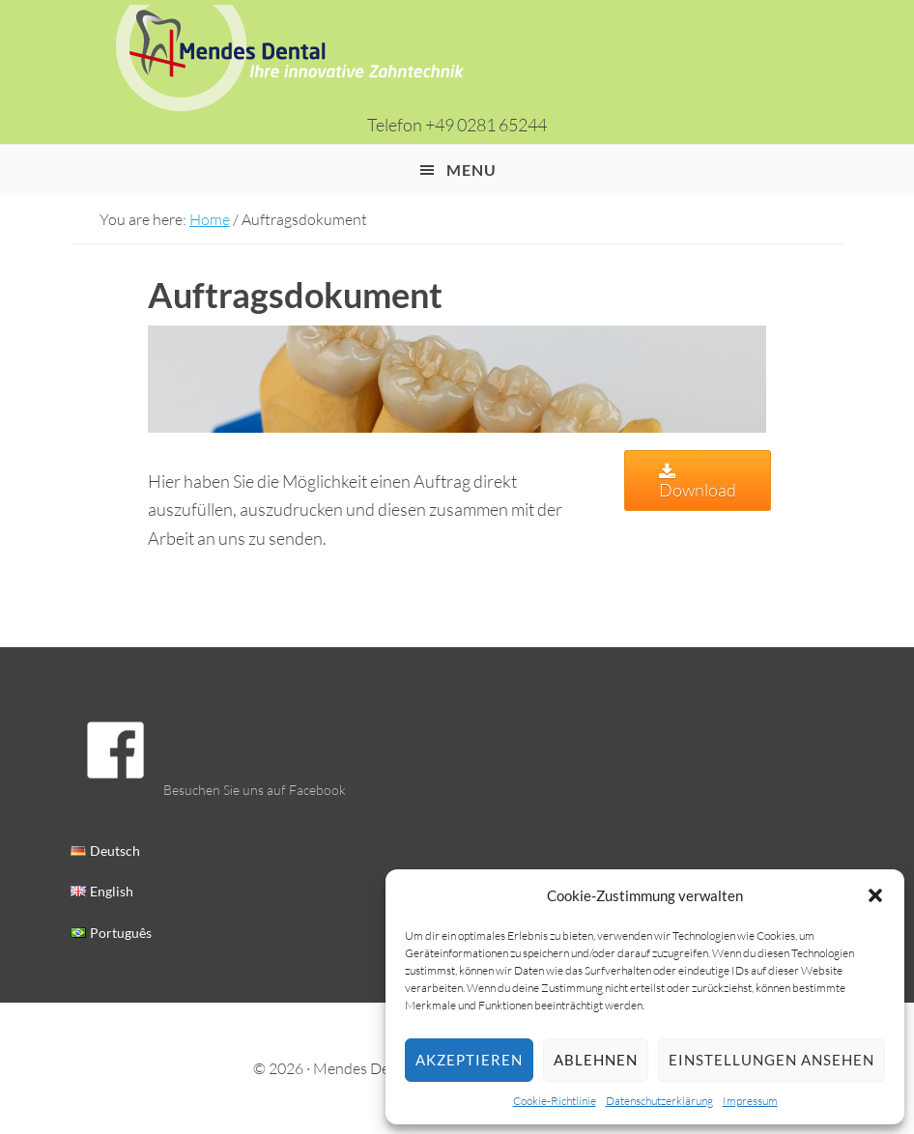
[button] (875, 895)
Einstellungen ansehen (771, 1059)
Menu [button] (471, 169)
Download (697, 482)
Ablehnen (596, 1059)
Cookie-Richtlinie (554, 1100)
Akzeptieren (469, 1059)
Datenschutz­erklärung (659, 1100)
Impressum (750, 1100)
